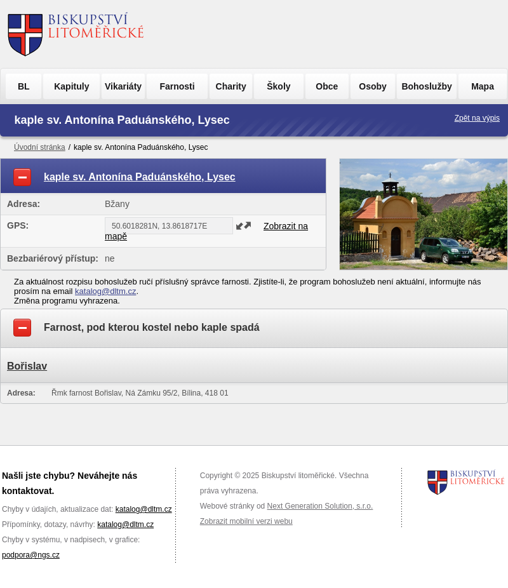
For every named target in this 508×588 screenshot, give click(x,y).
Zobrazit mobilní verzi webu (246, 521)
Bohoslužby (426, 86)
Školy (278, 86)
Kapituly (71, 86)
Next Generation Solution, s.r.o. (320, 506)
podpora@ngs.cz (31, 555)
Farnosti (176, 86)
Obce (327, 86)
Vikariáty (123, 86)
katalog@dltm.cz (105, 291)
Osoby (373, 86)
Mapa (482, 86)
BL (24, 86)
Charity (231, 86)
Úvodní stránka (39, 147)
